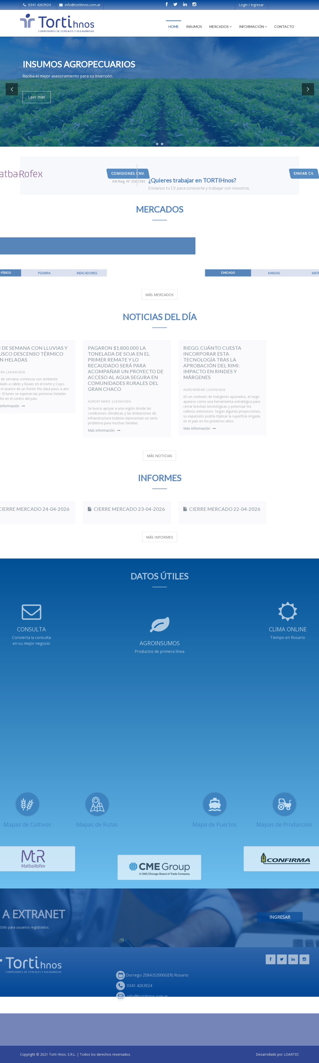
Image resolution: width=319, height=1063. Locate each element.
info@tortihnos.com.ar (79, 4)
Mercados (220, 26)
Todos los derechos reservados (105, 1054)
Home (173, 26)
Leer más (36, 97)
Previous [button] (12, 89)
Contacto (284, 26)
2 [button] (163, 145)
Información (253, 26)
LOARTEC (291, 1054)
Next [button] (308, 89)
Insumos (194, 26)
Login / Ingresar (251, 4)
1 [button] (158, 145)
